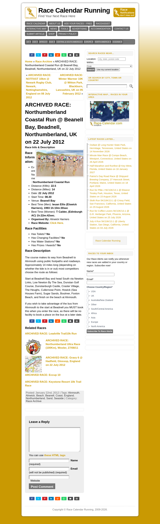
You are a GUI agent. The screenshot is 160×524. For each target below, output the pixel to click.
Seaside (59, 398)
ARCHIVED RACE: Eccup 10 (42, 374)
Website (35, 485)
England (69, 395)
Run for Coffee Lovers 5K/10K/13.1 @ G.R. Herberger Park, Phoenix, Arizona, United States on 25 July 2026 (110, 214)
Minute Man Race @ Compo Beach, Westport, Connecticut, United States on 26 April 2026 (110, 158)
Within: (90, 62)
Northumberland (35, 398)
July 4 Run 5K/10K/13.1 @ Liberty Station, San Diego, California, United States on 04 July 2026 (109, 224)
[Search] (107, 86)
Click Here (56, 223)
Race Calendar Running (74, 10)
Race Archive (43, 61)
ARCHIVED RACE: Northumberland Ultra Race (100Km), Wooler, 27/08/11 (63, 344)
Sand (49, 398)
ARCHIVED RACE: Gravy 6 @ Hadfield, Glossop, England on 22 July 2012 (64, 361)
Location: (91, 59)
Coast (59, 395)
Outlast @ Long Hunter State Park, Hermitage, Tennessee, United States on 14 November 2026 (111, 148)
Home (28, 61)
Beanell (49, 395)
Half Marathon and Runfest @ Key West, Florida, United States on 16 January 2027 (111, 169)
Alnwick (30, 395)
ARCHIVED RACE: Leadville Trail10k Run (51, 333)
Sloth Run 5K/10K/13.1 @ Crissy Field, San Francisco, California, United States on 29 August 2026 (110, 203)
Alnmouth (73, 392)
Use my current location (108, 69)
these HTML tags (54, 459)
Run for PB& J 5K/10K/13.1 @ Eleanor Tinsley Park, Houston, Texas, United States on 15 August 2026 (110, 193)
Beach (40, 395)
